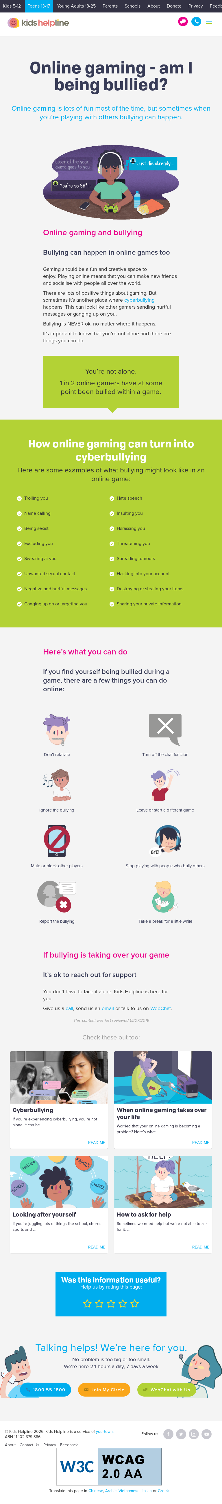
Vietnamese (129, 1490)
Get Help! (183, 21)
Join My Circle (108, 1389)
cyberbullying (139, 300)
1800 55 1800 (196, 21)
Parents (110, 6)
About (153, 6)
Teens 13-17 (39, 6)
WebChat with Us (170, 1389)
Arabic (110, 1490)
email (108, 1008)
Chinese (95, 1490)
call (69, 1008)
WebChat (160, 1008)
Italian (147, 1490)
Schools (132, 6)
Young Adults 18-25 (76, 6)
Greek (163, 1490)
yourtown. (105, 1431)
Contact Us (29, 1444)
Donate (174, 6)
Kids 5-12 (12, 6)
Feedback (69, 1444)
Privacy (195, 6)
